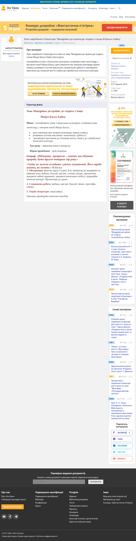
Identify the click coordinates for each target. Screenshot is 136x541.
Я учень (113, 17)
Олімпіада (103, 8)
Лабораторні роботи (78, 506)
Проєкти (73, 509)
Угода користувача (9, 536)
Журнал (25, 8)
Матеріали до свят (111, 499)
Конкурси (92, 8)
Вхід (121, 17)
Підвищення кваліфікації (74, 8)
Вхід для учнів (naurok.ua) (115, 496)
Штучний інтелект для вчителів (83, 518)
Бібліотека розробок (78, 499)
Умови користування (26, 536)
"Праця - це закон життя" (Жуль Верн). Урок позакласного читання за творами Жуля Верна (120, 352)
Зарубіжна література (120, 75)
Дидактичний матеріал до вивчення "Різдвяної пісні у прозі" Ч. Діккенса (122, 368)
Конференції (41, 503)
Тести (44, 8)
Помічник (54, 8)
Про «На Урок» (8, 496)
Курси (38, 506)
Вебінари (39, 499)
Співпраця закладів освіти (13, 499)
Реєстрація (130, 17)
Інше (113, 8)
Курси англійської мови (80, 522)
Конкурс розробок (60, 26)
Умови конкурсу (117, 27)
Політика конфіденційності (46, 536)
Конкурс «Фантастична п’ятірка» (118, 503)
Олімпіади (74, 515)
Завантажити (122, 51)
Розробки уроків (123, 78)
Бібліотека (35, 8)
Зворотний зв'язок (12, 506)
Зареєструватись (12, 48)
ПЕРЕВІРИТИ (95, 482)
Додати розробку (122, 205)
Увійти (11, 56)
